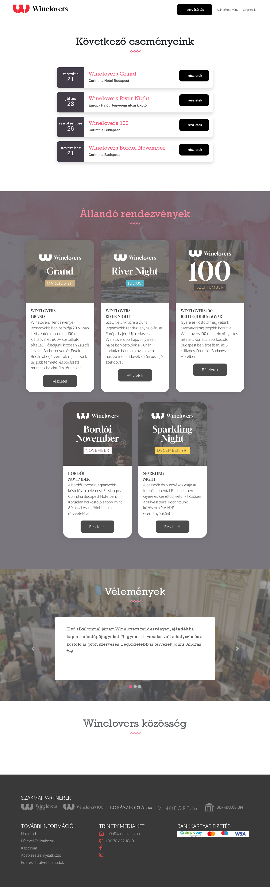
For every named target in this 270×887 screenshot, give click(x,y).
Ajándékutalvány (227, 9)
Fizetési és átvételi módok (42, 862)
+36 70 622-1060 (116, 840)
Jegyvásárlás (194, 9)
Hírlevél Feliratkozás (37, 840)
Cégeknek (249, 9)
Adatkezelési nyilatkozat (41, 855)
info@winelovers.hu (119, 833)
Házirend (28, 833)
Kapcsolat (29, 848)
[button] (33, 648)
